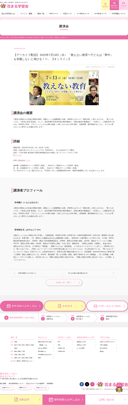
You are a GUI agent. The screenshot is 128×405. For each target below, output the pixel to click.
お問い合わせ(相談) (110, 306)
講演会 (102, 351)
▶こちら (27, 160)
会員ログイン (6, 388)
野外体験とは (42, 351)
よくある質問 (80, 348)
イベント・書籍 (26, 13)
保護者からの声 (81, 342)
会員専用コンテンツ (121, 7)
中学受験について (118, 13)
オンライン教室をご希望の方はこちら (21, 361)
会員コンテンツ (41, 388)
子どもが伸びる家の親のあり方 (77, 273)
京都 (15, 355)
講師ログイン (23, 388)
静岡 (19, 351)
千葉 (19, 345)
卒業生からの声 (81, 345)
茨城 (32, 345)
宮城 (15, 342)
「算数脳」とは (42, 345)
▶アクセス (17, 155)
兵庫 (23, 355)
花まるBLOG (103, 348)
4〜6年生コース (100, 13)
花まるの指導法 (42, 348)
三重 (23, 351)
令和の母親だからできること (27, 273)
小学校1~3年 (61, 348)
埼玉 (23, 345)
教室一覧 (40, 13)
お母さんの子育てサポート (107, 342)
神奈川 (28, 345)
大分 (19, 358)
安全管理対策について (16, 384)
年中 (59, 342)
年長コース (67, 13)
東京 (15, 345)
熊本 (27, 358)
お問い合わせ (107, 399)
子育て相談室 (104, 345)
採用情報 (50, 384)
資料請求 (96, 6)
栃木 (16, 348)
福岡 (15, 358)
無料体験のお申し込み (108, 7)
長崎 (31, 358)
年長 (59, 345)
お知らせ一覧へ (64, 282)
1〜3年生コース (83, 13)
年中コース (53, 13)
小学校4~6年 (61, 351)
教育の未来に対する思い (45, 342)
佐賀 (23, 358)
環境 (39, 358)
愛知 (15, 351)
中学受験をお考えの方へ (45, 355)
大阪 (19, 355)
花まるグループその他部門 (35, 384)
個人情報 (3, 384)
